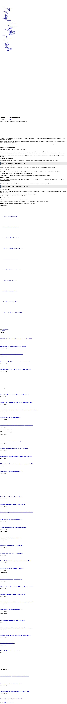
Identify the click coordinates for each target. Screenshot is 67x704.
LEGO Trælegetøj (12, 31)
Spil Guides (9, 25)
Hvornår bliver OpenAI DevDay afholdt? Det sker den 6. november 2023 (15, 369)
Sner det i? (6, 40)
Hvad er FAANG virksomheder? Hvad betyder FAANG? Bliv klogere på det (16, 402)
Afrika (8, 42)
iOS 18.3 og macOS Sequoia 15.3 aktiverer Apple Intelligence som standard (16, 456)
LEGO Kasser (11, 34)
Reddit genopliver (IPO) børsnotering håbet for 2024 (11, 471)
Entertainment (5, 18)
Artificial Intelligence (8, 8)
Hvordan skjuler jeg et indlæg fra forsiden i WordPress (11, 698)
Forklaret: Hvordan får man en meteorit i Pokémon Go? (12, 568)
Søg (1, 431)
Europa (8, 41)
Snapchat (6, 13)
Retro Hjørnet (7, 29)
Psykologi (6, 36)
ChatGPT (8, 9)
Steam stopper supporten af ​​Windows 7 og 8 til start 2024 (12, 545)
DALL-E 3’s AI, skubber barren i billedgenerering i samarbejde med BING (16, 338)
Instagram (6, 15)
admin (10, 119)
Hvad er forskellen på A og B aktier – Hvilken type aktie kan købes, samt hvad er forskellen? (19, 409)
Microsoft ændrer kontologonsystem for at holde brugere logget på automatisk (16, 586)
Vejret (4, 39)
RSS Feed (6, 45)
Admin (8, 50)
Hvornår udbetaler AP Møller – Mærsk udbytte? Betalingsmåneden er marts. (16, 425)
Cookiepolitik (7, 47)
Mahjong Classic (11, 22)
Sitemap (6, 46)
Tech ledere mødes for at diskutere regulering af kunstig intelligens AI (15, 361)
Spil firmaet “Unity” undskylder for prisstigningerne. (11, 553)
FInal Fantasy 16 (11, 27)
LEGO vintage (9, 30)
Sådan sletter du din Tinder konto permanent (9, 650)
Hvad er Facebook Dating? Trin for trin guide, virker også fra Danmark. (15, 635)
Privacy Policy (9, 48)
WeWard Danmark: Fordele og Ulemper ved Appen (11, 441)
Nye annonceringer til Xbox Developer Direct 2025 (10, 537)
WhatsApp (6, 16)
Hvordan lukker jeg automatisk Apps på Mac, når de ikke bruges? (14, 448)
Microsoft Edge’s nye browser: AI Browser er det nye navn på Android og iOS (16, 463)
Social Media (5, 11)
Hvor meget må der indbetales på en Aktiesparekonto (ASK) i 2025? (14, 394)
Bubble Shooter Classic (13, 23)
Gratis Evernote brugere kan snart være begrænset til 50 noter (13, 527)
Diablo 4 (10, 28)
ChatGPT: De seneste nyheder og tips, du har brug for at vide (13, 346)
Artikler (4, 329)
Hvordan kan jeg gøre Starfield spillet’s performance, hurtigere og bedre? (15, 560)
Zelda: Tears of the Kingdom (13, 26)
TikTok (6, 12)
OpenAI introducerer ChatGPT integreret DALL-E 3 (11, 354)
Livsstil (4, 35)
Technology (4, 7)
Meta (5, 14)
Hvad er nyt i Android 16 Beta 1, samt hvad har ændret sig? (12, 504)
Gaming (7, 329)
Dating (6, 37)
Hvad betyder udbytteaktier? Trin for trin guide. (10, 417)
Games (6, 19)
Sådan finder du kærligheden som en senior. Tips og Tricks (12, 620)
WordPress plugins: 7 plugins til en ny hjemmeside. (11, 683)
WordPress (5, 702)
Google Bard (9, 10)
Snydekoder (9, 24)
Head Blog (12, 702)
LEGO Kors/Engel (12, 33)
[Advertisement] (33, 59)
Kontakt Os (4, 43)
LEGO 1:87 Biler (12, 32)
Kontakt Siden (7, 44)
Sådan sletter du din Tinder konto (7, 643)
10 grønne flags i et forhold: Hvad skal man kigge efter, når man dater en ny (16, 627)
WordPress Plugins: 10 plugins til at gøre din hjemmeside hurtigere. (14, 676)
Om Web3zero (9, 49)
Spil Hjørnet (9, 20)
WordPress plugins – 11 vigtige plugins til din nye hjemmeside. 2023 (14, 691)
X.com (6, 17)
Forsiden (4, 6)
